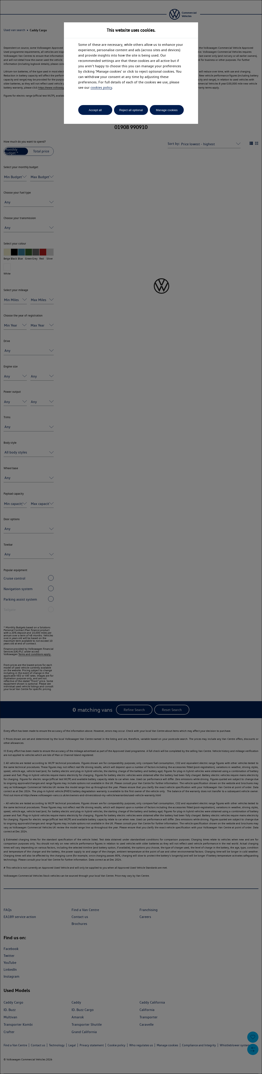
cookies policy (101, 87)
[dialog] (131, 537)
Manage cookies (166, 110)
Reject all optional (131, 110)
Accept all (95, 110)
